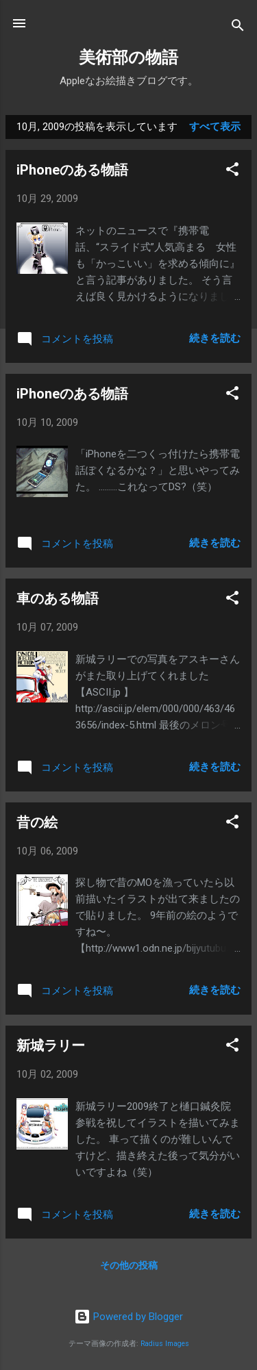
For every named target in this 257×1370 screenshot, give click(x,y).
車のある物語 (57, 598)
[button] (232, 171)
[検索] (238, 28)
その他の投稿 (129, 1265)
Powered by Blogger (128, 1316)
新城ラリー (50, 1045)
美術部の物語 (128, 57)
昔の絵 (37, 822)
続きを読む (215, 338)
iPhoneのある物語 (72, 170)
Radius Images (164, 1343)
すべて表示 (215, 126)
